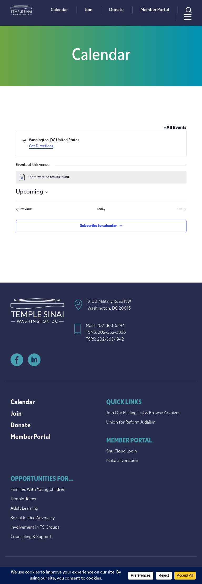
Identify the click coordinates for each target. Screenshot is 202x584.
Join (88, 10)
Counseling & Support (31, 537)
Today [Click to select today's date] (101, 209)
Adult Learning (24, 509)
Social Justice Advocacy (33, 518)
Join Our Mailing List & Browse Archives (143, 413)
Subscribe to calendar (98, 226)
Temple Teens (23, 499)
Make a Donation (122, 461)
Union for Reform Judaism (130, 422)
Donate (116, 10)
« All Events (175, 128)
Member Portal (154, 10)
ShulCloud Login (121, 451)
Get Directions (41, 146)
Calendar (59, 10)
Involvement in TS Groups (35, 527)
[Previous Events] (24, 209)
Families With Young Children (38, 490)
